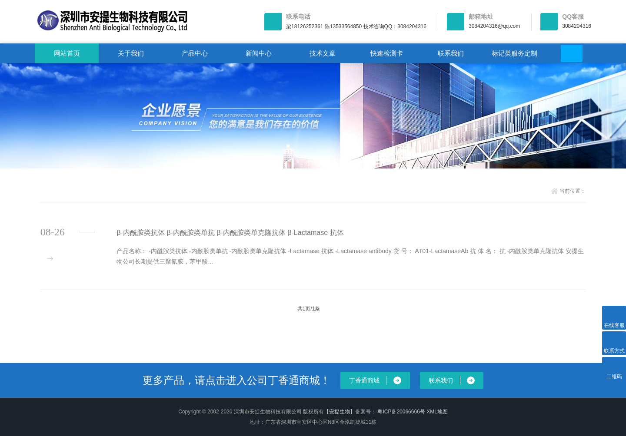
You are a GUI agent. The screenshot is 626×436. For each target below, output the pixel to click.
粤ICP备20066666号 (401, 412)
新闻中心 (259, 53)
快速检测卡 (386, 53)
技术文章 (323, 53)
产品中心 (195, 53)
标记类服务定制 (514, 53)
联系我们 (451, 53)
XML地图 (437, 412)
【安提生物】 (339, 412)
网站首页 (67, 53)
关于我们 (131, 53)
